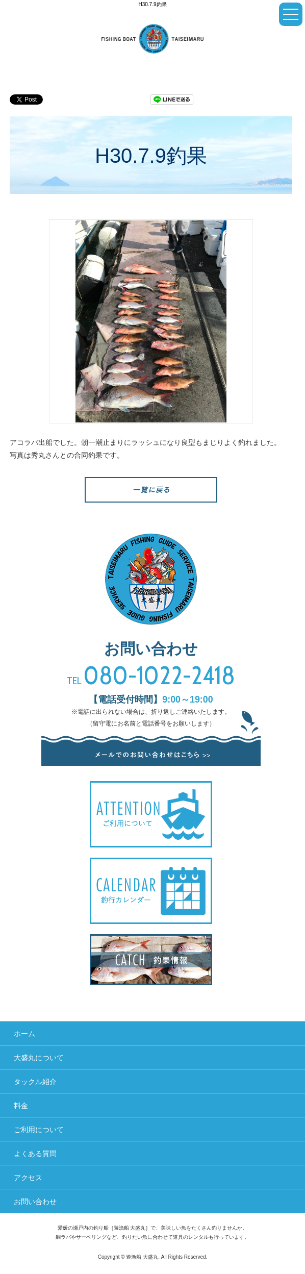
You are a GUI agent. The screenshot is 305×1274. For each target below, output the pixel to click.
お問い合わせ (35, 1201)
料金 (21, 1106)
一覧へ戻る (151, 490)
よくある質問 (35, 1154)
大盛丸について (39, 1058)
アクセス (28, 1177)
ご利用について (39, 1130)
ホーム (24, 1034)
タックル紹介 (35, 1082)
